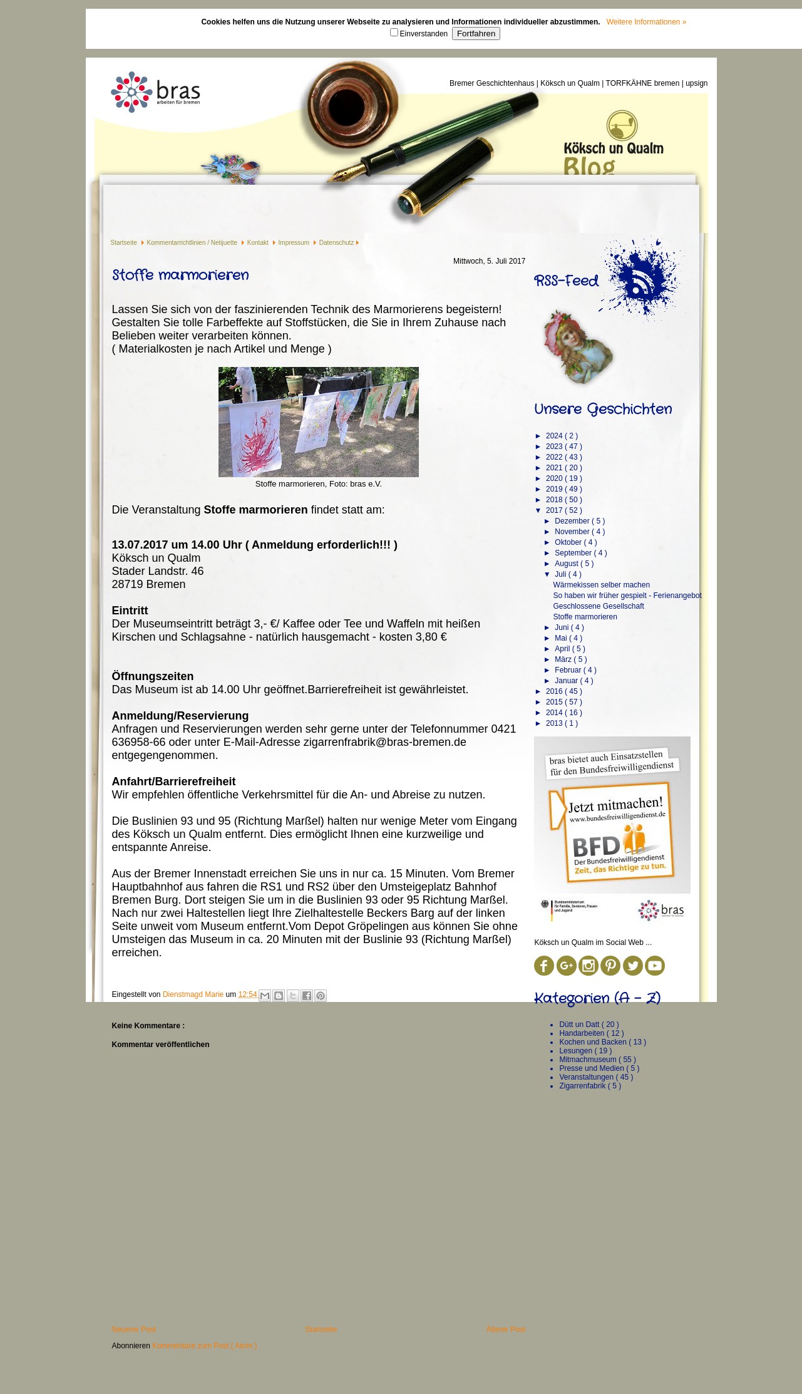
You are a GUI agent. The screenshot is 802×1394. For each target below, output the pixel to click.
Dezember (573, 521)
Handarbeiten (582, 1033)
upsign (696, 83)
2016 (555, 691)
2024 (555, 435)
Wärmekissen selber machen (601, 585)
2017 (555, 510)
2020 (555, 478)
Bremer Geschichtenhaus (493, 83)
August (567, 563)
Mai (562, 638)
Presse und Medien (592, 1068)
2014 (555, 712)
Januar (567, 680)
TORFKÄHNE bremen (644, 83)
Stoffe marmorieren (585, 616)
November (573, 531)
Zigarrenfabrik (583, 1086)
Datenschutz (336, 242)
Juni (562, 627)
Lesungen (576, 1050)
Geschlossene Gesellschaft (598, 606)
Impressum (295, 242)
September (574, 553)
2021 (555, 467)
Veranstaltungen (587, 1077)
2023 (555, 446)
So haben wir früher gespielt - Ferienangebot (627, 595)
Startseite (125, 242)
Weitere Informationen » (647, 22)
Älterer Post (506, 1329)
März (564, 659)
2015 (555, 702)
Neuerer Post (134, 1329)
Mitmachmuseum (589, 1059)
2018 (555, 499)
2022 (555, 457)
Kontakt (258, 242)
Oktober (569, 542)
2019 (555, 489)
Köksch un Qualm (571, 83)
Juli (561, 574)
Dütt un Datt (580, 1024)
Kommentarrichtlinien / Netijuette (193, 242)
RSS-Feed (566, 281)
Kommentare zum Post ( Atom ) (204, 1345)
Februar (569, 670)
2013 (555, 723)
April (563, 648)
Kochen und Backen (594, 1042)
